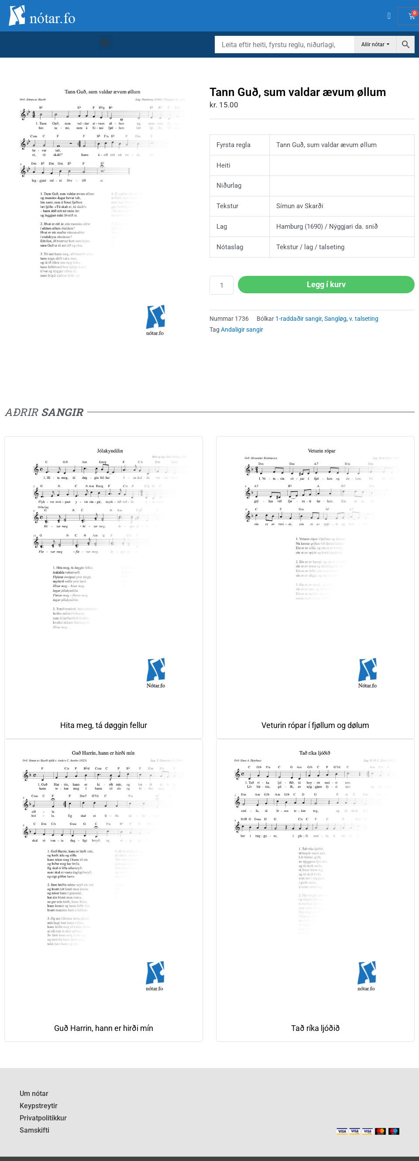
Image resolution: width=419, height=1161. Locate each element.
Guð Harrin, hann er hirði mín (103, 1028)
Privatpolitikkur (42, 1117)
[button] (105, 42)
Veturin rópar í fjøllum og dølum (315, 725)
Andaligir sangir (242, 329)
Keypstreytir (37, 1105)
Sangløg (335, 318)
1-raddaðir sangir (298, 318)
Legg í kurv (326, 284)
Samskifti (34, 1129)
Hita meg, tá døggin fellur (103, 725)
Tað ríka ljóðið (315, 1028)
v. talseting (363, 318)
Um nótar (33, 1093)
